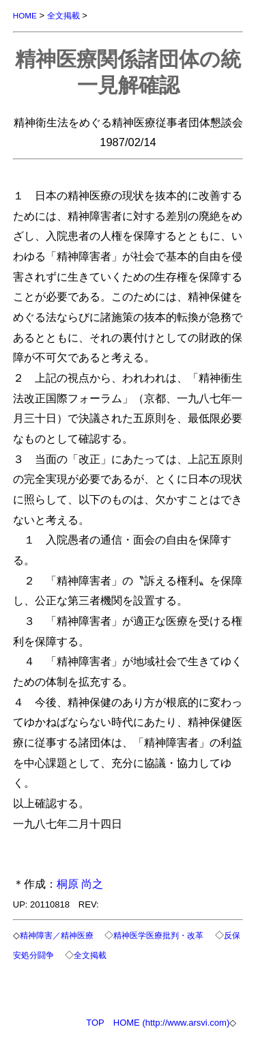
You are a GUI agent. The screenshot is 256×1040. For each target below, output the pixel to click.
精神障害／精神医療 (57, 935)
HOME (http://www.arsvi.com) (171, 1022)
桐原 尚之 (80, 883)
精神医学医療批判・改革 (158, 935)
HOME (25, 15)
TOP (95, 1022)
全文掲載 (63, 15)
